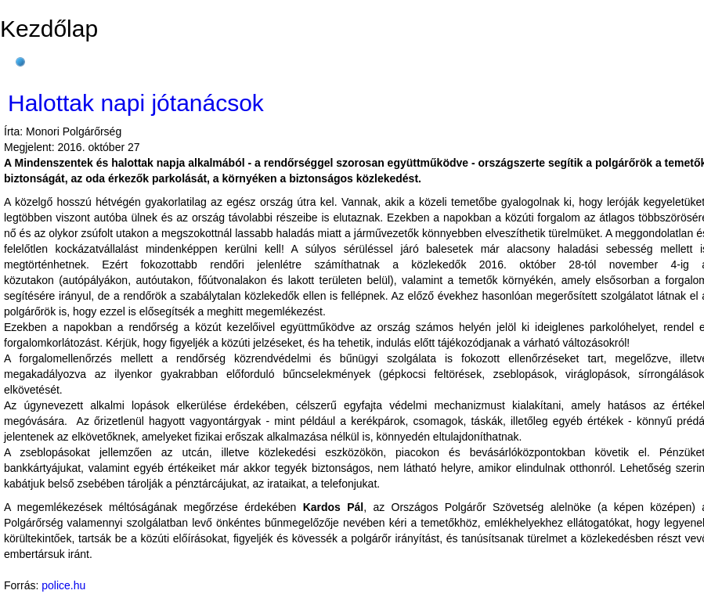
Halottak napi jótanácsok (136, 103)
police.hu (63, 585)
